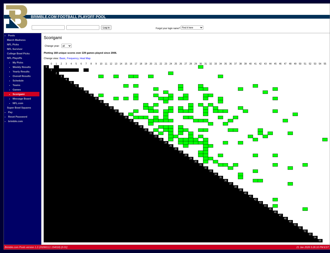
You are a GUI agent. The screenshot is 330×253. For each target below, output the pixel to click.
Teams (16, 85)
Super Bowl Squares (19, 107)
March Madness (16, 40)
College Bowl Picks (18, 53)
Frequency (72, 58)
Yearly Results (21, 71)
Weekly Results (22, 67)
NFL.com (18, 103)
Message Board (22, 98)
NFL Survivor (15, 49)
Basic (62, 58)
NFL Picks (13, 44)
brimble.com (15, 121)
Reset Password (17, 116)
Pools (11, 35)
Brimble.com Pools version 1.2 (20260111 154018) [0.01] (36, 247)
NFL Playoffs (14, 58)
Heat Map (85, 58)
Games (17, 89)
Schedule (18, 80)
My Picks (18, 62)
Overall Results (22, 76)
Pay (10, 112)
